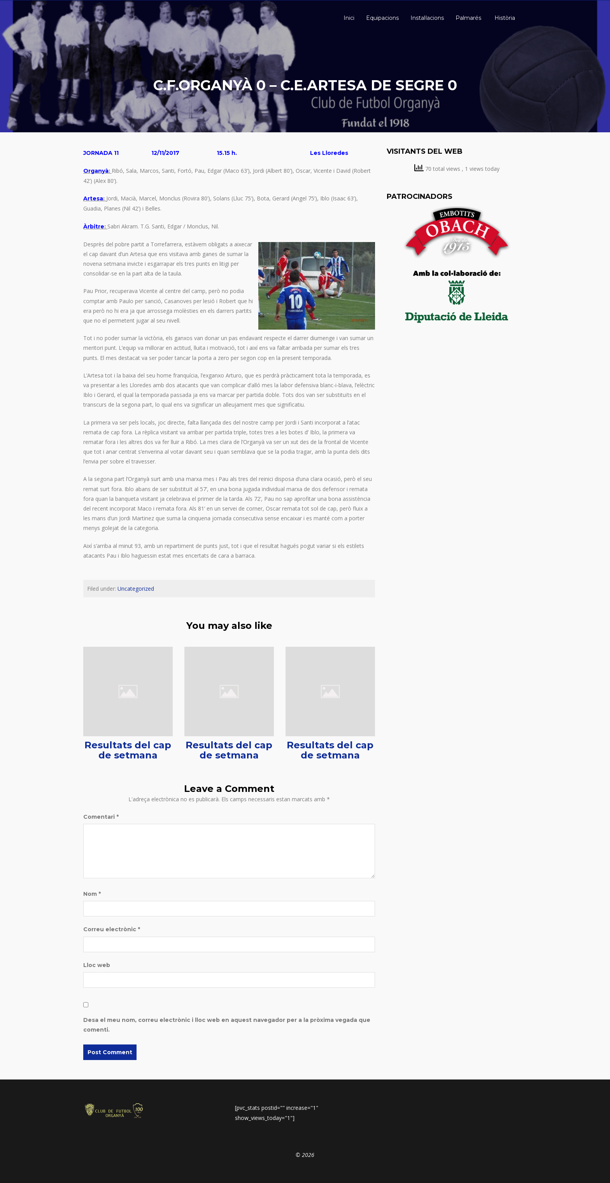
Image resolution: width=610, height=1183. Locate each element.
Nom (92, 893)
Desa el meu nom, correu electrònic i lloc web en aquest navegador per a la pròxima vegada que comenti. (226, 1024)
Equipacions (382, 17)
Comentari (101, 816)
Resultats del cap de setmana (127, 750)
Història (504, 17)
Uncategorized (135, 588)
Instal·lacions (427, 17)
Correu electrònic (111, 929)
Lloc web (96, 965)
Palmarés (468, 17)
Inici (348, 17)
